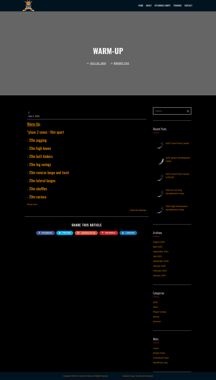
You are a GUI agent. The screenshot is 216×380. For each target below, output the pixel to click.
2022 (155, 302)
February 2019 (160, 271)
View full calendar (138, 210)
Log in (156, 348)
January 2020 (159, 266)
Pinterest (109, 233)
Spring (156, 316)
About (149, 5)
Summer (157, 321)
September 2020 (161, 261)
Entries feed (159, 353)
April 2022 (157, 247)
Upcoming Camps (162, 5)
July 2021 (157, 256)
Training (177, 5)
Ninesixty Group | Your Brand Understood (138, 376)
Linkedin (128, 233)
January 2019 (159, 275)
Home (140, 5)
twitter (65, 233)
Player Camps (159, 312)
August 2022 (159, 242)
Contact (188, 5)
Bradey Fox (121, 63)
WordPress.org (160, 362)
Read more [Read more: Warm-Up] (32, 204)
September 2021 (161, 251)
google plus (86, 233)
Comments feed (160, 358)
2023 (155, 307)
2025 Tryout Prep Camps (177, 143)
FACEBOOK (45, 233)
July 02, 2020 (98, 63)
